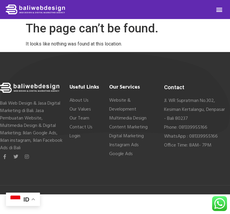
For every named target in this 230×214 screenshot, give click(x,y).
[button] (219, 10)
